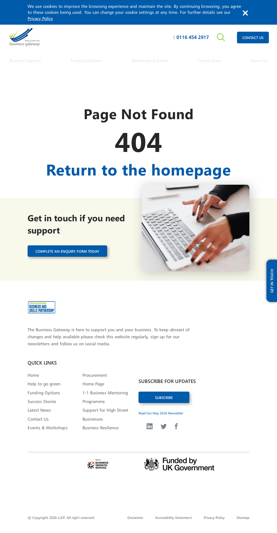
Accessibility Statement (173, 516)
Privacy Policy (40, 18)
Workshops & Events (150, 60)
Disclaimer (135, 516)
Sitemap (242, 516)
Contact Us (38, 417)
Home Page (93, 382)
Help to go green (44, 382)
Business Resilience (100, 425)
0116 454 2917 (191, 37)
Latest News (210, 60)
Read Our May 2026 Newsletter (160, 411)
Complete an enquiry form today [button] (67, 249)
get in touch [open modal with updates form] (271, 271)
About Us (259, 60)
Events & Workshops (48, 425)
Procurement (95, 373)
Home (33, 373)
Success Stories (42, 399)
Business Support (25, 60)
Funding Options (86, 60)
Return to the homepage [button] (138, 168)
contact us (252, 37)
